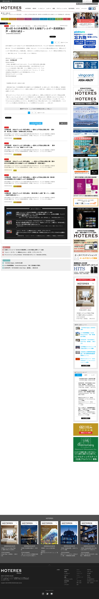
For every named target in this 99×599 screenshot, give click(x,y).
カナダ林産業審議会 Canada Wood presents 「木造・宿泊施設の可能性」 (22, 265)
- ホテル (65, 582)
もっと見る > (86, 365)
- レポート (66, 575)
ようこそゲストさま (87, 1)
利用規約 (89, 577)
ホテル (78, 8)
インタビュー (41, 8)
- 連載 (65, 577)
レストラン (19, 138)
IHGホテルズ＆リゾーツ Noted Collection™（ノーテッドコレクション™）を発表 (88, 360)
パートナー (84, 8)
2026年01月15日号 (49, 546)
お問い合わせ (90, 571)
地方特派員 (71, 8)
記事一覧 (8, 13)
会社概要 (89, 573)
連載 (54, 8)
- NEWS (65, 571)
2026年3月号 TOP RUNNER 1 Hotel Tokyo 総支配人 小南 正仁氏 (21, 268)
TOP (3, 13)
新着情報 (89, 569)
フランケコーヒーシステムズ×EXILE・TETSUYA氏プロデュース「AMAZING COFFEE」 (36, 220)
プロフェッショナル (62, 8)
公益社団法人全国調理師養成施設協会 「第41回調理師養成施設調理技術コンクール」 (88, 353)
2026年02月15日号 (29, 546)
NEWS (34, 8)
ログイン (95, 1)
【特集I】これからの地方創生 (48, 548)
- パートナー (66, 584)
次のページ (63, 42)
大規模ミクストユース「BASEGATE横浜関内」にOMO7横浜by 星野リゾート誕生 (34, 212)
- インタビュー (67, 573)
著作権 (88, 575)
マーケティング (80, 577)
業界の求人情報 (6, 1)
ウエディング (79, 573)
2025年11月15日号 (89, 546)
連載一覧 (63, 123)
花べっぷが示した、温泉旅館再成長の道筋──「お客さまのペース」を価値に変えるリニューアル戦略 (87, 409)
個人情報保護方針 (90, 579)
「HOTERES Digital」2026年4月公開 (13, 263)
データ (78, 575)
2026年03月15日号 (9, 546)
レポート (48, 8)
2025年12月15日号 (69, 546)
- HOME (58, 569)
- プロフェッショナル (68, 579)
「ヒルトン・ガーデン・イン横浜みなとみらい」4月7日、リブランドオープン (33, 230)
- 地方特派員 (66, 580)
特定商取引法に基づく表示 (92, 580)
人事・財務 (79, 580)
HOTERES (28, 8)
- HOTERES (66, 569)
